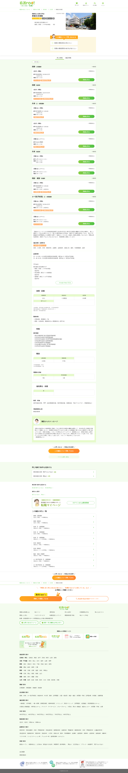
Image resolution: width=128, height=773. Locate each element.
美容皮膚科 (29, 730)
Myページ (37, 612)
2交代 (21, 722)
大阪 (25, 670)
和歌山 (45, 670)
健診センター (86, 706)
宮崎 (48, 680)
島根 (37, 673)
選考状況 (52, 612)
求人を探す (68, 612)
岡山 (29, 673)
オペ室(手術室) (32, 695)
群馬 (50, 664)
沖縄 (58, 680)
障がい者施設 (77, 706)
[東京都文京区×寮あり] (64, 476)
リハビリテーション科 (33, 736)
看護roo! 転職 (36, 9)
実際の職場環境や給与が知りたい (65, 48)
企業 (101, 706)
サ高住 (70, 706)
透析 (50, 695)
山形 (51, 657)
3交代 (26, 722)
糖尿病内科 (78, 730)
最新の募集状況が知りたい (63, 43)
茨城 (42, 664)
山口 (41, 673)
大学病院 (28, 703)
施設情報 (68, 58)
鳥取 (33, 673)
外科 (84, 730)
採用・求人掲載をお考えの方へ (52, 623)
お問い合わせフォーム (28, 623)
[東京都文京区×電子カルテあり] (64, 472)
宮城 (43, 657)
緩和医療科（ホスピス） (58, 736)
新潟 (30, 661)
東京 (25, 664)
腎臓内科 (70, 730)
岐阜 (29, 667)
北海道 (31, 657)
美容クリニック (68, 703)
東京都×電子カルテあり (38, 487)
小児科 (50, 733)
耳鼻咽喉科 (67, 733)
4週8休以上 (32, 744)
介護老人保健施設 (25, 706)
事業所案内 (23, 755)
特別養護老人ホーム (93, 703)
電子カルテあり (36, 494)
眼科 (61, 733)
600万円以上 (49, 714)
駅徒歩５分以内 (47, 744)
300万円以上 (23, 714)
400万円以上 (32, 714)
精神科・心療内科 (89, 733)
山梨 (46, 661)
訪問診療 (88, 695)
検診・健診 (72, 695)
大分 (44, 680)
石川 (38, 661)
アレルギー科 (45, 736)
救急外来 (40, 695)
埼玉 (34, 664)
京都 (29, 670)
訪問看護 (55, 695)
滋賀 (37, 670)
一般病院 (22, 703)
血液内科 (64, 730)
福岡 (28, 680)
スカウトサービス (40, 615)
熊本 (40, 680)
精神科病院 (51, 703)
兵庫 (33, 670)
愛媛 (33, 676)
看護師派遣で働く (70, 615)
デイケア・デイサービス (49, 706)
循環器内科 (57, 730)
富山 (34, 661)
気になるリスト (99, 612)
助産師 (40, 687)
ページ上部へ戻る (64, 457)
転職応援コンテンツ (55, 615)
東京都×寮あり (49, 487)
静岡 (33, 667)
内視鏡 (94, 695)
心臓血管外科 (98, 730)
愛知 (25, 667)
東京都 (44, 9)
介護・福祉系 (63, 695)
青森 (35, 657)
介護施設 (83, 703)
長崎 (36, 680)
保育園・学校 (80, 695)
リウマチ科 (23, 736)
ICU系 (46, 695)
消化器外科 (23, 733)
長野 (50, 661)
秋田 (47, 657)
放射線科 (98, 733)
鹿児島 (53, 680)
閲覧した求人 (23, 615)
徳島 (25, 676)
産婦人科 (56, 733)
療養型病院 (44, 703)
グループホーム (61, 706)
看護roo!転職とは (25, 612)
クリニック (59, 703)
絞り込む (36, 62)
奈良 (41, 670)
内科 (35, 730)
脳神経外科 (30, 733)
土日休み (39, 744)
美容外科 (22, 730)
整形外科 (37, 733)
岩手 (39, 657)
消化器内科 (49, 730)
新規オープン (23, 744)
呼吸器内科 (41, 730)
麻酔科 (104, 733)
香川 (29, 676)
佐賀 (32, 680)
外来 (25, 695)
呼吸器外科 (90, 730)
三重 (37, 667)
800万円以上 (67, 714)
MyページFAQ (84, 615)
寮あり (43, 494)
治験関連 (100, 695)
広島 (25, 673)
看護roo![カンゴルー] (25, 9)
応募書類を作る (84, 612)
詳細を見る (86, 79)
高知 (37, 676)
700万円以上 (58, 714)
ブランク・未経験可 (87, 744)
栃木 (46, 664)
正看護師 (22, 687)
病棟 (21, 695)
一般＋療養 (36, 703)
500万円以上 (40, 714)
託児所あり (76, 744)
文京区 (51, 9)
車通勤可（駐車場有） (60, 744)
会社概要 (22, 752)
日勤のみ (31, 722)
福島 (55, 657)
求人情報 (60, 58)
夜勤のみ (38, 722)
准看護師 (28, 687)
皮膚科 (74, 733)
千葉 (38, 664)
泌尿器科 (80, 733)
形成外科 (44, 733)
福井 (42, 661)
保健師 (35, 687)
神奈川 (29, 664)
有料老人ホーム (35, 706)
